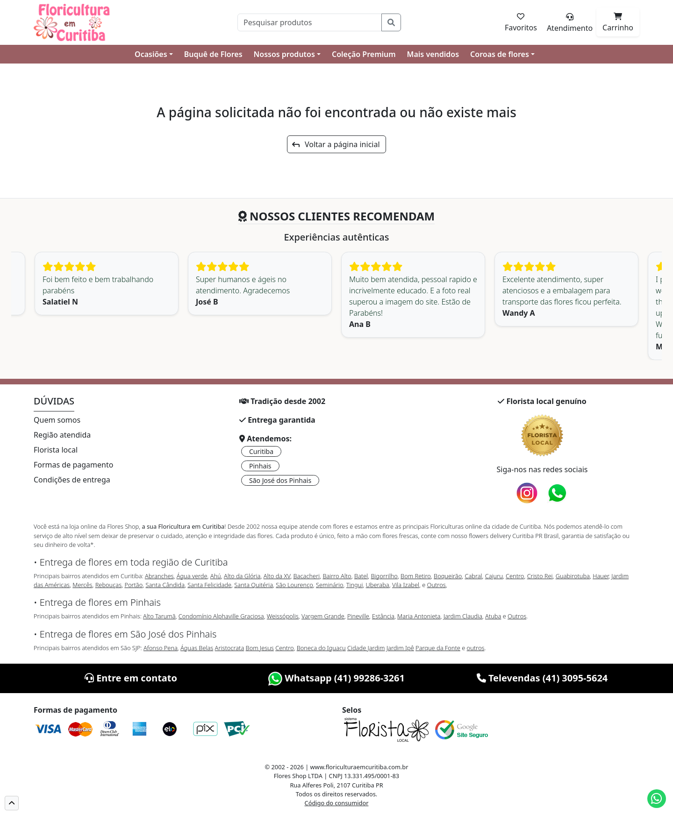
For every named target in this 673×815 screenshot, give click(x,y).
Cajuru (494, 576)
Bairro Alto (336, 576)
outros (476, 648)
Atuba (493, 616)
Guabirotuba (573, 576)
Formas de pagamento (73, 465)
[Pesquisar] (309, 22)
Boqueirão (448, 576)
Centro (515, 576)
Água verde (192, 576)
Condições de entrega (72, 480)
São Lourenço (294, 585)
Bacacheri (307, 576)
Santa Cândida (165, 585)
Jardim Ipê (400, 648)
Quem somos (57, 420)
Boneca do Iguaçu (321, 648)
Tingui (354, 585)
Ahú (215, 576)
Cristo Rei (540, 576)
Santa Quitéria (253, 585)
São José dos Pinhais (280, 480)
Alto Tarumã (159, 616)
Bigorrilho (384, 576)
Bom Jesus (260, 648)
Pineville (358, 616)
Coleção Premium (364, 54)
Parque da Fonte (437, 648)
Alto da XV (277, 576)
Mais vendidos (433, 54)
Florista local (56, 450)
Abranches (159, 576)
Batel (361, 576)
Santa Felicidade (209, 585)
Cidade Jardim (366, 648)
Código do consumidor (337, 803)
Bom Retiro (416, 576)
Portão (133, 585)
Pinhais (260, 465)
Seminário (329, 585)
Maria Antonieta (418, 616)
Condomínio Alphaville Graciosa (221, 616)
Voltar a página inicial (335, 144)
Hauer (601, 576)
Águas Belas (196, 648)
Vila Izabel (405, 585)
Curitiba (261, 451)
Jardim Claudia (463, 616)
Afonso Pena (160, 648)
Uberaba (377, 585)
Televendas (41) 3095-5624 (542, 678)
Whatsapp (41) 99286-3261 (336, 678)
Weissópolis (283, 616)
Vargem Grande (322, 616)
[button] (12, 803)
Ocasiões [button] (151, 54)
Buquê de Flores (213, 54)
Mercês (82, 585)
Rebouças (108, 585)
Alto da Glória (242, 576)
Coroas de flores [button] (499, 54)
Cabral (473, 576)
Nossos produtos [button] (284, 54)
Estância (383, 616)
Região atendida (62, 435)
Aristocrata (229, 648)
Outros (436, 585)
